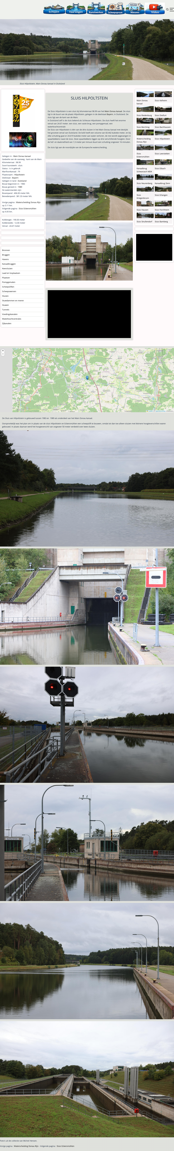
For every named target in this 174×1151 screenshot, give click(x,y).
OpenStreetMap (160, 411)
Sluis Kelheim (161, 100)
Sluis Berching (143, 127)
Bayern (110, 114)
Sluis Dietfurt (160, 115)
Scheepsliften (8, 286)
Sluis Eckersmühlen (27, 208)
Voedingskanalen (9, 314)
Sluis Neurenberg (144, 183)
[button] (87, 378)
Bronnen (6, 250)
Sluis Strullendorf (144, 221)
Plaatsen (6, 277)
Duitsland (22, 181)
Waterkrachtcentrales (11, 319)
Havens (5, 259)
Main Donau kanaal (113, 111)
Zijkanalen (6, 323)
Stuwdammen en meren (13, 300)
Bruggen (6, 254)
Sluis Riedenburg (144, 115)
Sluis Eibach (160, 168)
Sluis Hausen (142, 210)
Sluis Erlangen (161, 195)
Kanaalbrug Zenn (162, 183)
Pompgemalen (8, 282)
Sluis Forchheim (162, 210)
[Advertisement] (88, 314)
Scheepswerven (9, 291)
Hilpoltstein (19, 174)
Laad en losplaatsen (11, 273)
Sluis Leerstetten (162, 153)
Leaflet (150, 411)
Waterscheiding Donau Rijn (28, 202)
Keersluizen (7, 268)
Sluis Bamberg (161, 221)
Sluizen (5, 296)
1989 (20, 187)
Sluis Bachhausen (163, 127)
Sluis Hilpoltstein (162, 138)
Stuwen (5, 305)
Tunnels (5, 309)
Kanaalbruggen (9, 264)
